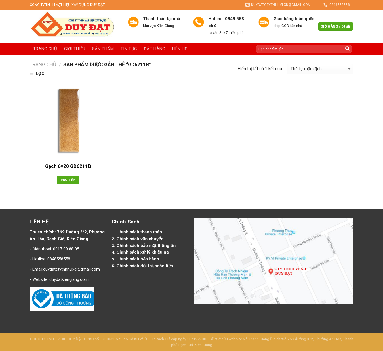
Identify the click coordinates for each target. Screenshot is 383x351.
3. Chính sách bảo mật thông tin (144, 245)
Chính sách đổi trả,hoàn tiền (145, 266)
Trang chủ (45, 48)
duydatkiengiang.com (69, 279)
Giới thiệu (74, 48)
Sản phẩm (103, 48)
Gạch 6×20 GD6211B (68, 166)
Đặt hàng (154, 48)
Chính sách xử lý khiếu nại (144, 252)
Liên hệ (179, 48)
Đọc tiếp (68, 180)
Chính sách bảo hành (138, 259)
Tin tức (129, 48)
